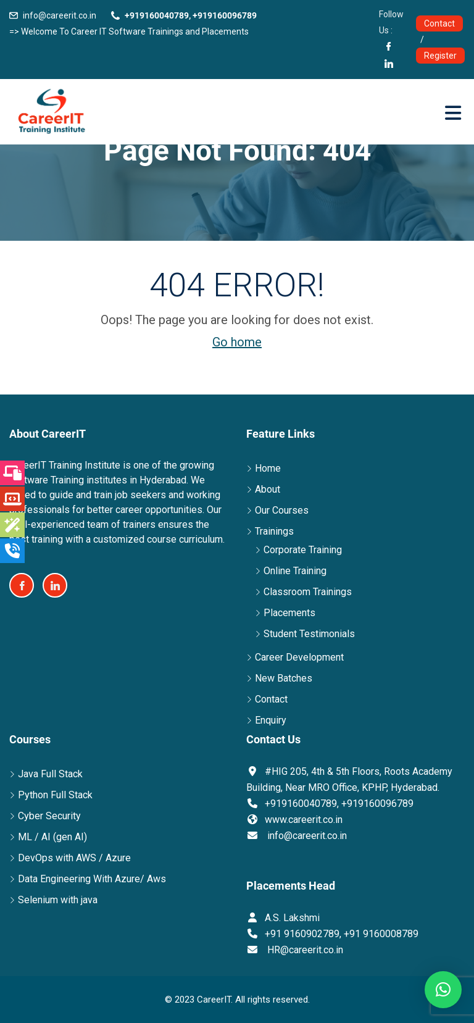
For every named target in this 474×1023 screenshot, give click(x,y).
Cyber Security (49, 816)
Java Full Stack (50, 774)
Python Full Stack (55, 795)
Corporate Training (303, 550)
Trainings (274, 531)
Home (268, 468)
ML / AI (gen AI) (52, 837)
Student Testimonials (309, 634)
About (267, 489)
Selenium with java (58, 900)
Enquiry (270, 720)
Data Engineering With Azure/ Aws (92, 879)
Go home (237, 342)
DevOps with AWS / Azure (74, 858)
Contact (439, 23)
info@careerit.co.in (59, 15)
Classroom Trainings (308, 592)
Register (440, 56)
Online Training (295, 571)
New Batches (283, 678)
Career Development (299, 657)
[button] (443, 989)
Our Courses (282, 510)
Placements (289, 613)
